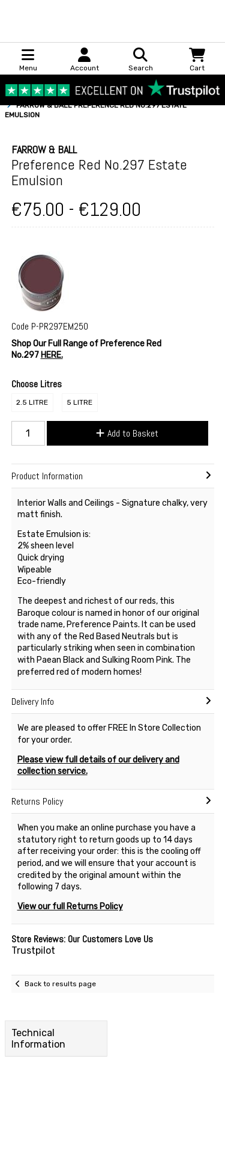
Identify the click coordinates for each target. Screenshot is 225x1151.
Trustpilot (33, 950)
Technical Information (38, 1038)
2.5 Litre (32, 402)
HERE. (52, 355)
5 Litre (79, 402)
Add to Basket (127, 433)
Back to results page (60, 984)
